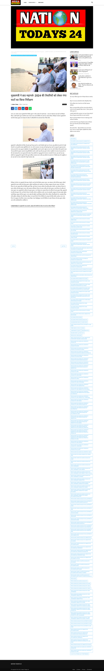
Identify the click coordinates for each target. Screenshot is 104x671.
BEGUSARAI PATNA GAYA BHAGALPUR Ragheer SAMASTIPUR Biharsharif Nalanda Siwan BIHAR (81, 189)
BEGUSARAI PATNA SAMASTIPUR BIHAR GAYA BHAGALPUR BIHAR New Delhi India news (80, 289)
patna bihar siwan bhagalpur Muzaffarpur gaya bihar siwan (81, 519)
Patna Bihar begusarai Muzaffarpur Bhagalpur (79, 342)
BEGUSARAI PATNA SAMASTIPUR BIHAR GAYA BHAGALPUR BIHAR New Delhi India (80, 285)
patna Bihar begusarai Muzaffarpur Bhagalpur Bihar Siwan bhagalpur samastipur (79, 367)
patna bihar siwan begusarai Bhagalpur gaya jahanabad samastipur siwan (80, 486)
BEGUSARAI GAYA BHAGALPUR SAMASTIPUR (80, 141)
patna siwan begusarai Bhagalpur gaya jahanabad (80, 591)
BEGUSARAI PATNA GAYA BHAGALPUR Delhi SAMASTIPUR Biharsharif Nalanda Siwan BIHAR (80, 180)
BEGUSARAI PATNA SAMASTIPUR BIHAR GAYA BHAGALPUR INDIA (80, 292)
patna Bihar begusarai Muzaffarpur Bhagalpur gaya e (79, 378)
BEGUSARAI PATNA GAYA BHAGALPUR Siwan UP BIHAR (81, 240)
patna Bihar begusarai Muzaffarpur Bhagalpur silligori (79, 449)
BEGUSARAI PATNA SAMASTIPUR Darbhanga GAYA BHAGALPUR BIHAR (80, 300)
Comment (64, 104)
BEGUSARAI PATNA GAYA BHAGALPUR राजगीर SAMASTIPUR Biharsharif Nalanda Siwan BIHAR (80, 148)
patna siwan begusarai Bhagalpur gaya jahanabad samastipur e (80, 598)
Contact (78, 669)
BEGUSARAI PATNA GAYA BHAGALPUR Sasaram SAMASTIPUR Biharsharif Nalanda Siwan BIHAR (81, 215)
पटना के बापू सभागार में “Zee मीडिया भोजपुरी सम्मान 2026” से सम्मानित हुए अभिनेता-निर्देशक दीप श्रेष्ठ (85, 64)
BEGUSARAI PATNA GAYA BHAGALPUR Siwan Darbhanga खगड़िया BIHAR (80, 226)
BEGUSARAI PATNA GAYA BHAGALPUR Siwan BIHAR (80, 223)
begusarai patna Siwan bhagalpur (79, 319)
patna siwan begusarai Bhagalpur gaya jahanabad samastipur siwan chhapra (80, 618)
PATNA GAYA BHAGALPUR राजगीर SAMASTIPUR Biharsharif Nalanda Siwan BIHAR (80, 338)
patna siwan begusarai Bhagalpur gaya (80, 585)
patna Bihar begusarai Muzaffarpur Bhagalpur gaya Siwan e (79, 442)
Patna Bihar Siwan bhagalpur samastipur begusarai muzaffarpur (81, 547)
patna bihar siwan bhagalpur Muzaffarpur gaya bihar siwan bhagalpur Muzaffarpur (81, 526)
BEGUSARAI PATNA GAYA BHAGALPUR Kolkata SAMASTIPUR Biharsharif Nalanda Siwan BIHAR (81, 185)
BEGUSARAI (73, 138)
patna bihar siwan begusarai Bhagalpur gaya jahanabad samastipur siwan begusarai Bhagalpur (80, 495)
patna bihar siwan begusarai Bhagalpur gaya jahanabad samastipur (80, 479)
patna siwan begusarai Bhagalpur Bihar (80, 583)
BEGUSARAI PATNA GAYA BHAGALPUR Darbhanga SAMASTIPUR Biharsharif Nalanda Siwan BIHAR (79, 176)
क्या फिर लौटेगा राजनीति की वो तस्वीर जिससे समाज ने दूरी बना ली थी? (84, 77)
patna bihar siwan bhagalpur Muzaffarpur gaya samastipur (81, 534)
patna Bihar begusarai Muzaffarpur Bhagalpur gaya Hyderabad (79, 382)
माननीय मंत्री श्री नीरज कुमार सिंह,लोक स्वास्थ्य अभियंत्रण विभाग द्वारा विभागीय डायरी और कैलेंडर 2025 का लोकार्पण (81, 123)
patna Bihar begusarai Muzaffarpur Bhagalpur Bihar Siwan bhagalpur (79, 359)
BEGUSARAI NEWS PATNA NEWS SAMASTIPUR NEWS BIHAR (80, 314)
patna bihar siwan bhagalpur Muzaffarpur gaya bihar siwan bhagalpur (81, 523)
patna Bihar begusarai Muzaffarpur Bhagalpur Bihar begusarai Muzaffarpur (81, 352)
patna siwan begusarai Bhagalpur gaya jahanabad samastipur (80, 595)
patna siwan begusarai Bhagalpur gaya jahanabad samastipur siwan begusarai (80, 605)
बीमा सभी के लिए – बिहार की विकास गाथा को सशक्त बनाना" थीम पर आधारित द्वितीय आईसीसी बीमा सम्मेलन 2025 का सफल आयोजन (80, 129)
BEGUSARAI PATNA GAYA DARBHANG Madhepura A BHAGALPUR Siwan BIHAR (81, 249)
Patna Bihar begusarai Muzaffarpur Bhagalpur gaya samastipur (79, 385)
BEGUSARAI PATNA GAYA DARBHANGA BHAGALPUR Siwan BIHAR (79, 252)
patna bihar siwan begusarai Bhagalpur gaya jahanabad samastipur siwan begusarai (80, 490)
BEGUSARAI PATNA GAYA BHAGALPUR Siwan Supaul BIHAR (80, 237)
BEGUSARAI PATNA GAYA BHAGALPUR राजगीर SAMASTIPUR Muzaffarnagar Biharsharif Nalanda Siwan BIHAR (80, 166)
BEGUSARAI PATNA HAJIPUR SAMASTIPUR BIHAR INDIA (81, 272)
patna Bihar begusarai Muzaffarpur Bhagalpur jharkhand (79, 445)
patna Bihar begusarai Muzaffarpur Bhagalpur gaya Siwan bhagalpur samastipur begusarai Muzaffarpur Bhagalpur (79, 431)
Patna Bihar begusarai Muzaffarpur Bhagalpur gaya (79, 371)
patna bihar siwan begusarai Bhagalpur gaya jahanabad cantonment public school (81, 472)
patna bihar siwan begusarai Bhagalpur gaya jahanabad (80, 465)
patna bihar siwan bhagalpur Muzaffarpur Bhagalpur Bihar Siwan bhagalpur (81, 502)
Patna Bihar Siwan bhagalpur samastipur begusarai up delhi (81, 558)
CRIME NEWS (73, 328)
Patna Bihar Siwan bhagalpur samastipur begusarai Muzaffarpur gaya (81, 554)
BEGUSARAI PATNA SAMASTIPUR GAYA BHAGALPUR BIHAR (79, 304)
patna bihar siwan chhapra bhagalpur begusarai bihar (80, 565)
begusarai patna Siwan (76, 317)
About (74, 669)
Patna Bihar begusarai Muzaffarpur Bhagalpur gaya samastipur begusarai (80, 389)
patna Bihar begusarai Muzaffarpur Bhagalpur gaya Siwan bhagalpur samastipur (79, 417)
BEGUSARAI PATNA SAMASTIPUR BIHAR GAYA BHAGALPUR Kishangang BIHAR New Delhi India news (80, 296)
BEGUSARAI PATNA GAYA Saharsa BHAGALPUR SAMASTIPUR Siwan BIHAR (81, 263)
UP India (77, 654)
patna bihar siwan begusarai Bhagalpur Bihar (80, 458)
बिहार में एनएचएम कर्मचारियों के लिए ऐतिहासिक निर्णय (80, 101)
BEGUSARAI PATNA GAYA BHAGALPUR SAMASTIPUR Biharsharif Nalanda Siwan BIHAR (80, 194)
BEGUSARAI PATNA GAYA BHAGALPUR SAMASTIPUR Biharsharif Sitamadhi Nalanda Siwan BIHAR (81, 203)
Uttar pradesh (84, 654)
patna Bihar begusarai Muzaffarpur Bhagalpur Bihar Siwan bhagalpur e (79, 363)
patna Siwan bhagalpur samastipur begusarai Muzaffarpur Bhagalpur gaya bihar (80, 641)
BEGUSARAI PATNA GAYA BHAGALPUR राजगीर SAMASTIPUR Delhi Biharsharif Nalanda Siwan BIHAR (80, 162)
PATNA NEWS (73, 578)
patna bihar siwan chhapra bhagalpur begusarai (80, 561)
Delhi (79, 328)
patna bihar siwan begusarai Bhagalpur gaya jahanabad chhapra (80, 476)
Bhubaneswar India (75, 322)
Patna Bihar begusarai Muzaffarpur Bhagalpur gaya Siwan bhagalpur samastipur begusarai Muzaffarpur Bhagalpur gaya (79, 437)
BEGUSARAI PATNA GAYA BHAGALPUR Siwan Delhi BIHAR (80, 230)
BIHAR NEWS (84, 322)
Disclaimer (89, 669)
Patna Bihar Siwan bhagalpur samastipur (81, 537)
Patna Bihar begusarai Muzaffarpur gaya (81, 452)
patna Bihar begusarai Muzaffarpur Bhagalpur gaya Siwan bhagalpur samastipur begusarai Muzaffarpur (79, 426)
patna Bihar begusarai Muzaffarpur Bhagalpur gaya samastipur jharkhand (80, 397)
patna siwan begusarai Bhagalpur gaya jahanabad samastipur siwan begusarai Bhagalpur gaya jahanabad (80, 614)
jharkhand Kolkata (75, 330)
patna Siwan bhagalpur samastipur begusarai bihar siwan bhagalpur (79, 633)
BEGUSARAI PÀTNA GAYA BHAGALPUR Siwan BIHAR (80, 311)
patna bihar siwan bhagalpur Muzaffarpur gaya (81, 509)
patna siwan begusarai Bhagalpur (79, 581)
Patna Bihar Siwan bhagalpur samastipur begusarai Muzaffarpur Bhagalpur (81, 551)
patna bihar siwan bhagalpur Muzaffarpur (81, 498)
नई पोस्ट (13, 246)
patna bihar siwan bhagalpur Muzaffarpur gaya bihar (81, 516)
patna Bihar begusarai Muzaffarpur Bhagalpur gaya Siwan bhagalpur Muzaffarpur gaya (79, 412)
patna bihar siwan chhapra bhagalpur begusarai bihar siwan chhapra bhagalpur (81, 576)
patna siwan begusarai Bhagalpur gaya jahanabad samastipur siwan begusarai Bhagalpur (80, 609)
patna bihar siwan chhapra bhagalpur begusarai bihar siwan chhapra (80, 572)
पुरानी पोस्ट (63, 246)
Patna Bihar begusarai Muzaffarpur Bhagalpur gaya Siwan (79, 400)
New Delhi (81, 332)
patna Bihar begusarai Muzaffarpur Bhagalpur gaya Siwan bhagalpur (23, 55)
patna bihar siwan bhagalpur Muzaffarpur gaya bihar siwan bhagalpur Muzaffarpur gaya (81, 530)
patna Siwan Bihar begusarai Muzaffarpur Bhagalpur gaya (81, 651)
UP (73, 654)
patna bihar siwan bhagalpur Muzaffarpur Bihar (81, 505)
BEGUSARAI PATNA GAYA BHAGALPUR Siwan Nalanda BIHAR (80, 233)
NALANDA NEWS (74, 332)
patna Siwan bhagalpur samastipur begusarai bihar (79, 630)
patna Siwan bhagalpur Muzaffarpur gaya (81, 623)
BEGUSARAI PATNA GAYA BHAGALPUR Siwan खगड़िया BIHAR (80, 219)
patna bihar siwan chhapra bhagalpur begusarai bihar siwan (80, 569)
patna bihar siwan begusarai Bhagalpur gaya (80, 462)
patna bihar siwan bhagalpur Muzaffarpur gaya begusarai (81, 512)
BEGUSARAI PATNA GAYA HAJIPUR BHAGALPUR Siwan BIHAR (81, 256)
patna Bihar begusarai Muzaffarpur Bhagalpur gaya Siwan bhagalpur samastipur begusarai (79, 421)
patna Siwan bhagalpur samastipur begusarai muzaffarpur (79, 637)
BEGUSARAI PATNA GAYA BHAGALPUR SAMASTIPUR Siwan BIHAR (79, 211)
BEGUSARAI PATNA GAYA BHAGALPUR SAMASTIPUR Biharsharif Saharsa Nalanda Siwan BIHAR (81, 199)
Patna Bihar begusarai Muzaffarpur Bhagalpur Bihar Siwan (79, 356)
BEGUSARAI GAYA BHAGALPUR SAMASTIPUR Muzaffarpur (80, 144)
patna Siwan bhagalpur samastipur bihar (81, 644)
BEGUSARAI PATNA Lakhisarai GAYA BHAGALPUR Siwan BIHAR (81, 276)
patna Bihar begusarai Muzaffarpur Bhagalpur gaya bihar (79, 375)
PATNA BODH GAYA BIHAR (76, 335)
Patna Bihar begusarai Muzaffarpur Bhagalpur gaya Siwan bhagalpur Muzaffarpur (79, 408)
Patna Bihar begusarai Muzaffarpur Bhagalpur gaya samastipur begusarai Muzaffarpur (80, 392)
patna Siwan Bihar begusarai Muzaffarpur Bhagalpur (81, 647)
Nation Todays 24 (25, 669)
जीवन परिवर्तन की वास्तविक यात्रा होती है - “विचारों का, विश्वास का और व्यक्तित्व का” (85, 85)
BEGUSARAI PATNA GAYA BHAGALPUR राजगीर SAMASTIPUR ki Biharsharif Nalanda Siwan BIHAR (81, 171)
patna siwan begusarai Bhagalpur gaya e (81, 588)
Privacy (83, 669)
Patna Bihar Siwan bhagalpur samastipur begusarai (81, 540)
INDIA (83, 328)
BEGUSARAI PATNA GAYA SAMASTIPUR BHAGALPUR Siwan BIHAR (79, 266)
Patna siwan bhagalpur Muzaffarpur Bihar (81, 621)
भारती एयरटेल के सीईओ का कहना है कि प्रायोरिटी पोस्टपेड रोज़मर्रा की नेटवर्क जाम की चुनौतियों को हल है (85, 56)
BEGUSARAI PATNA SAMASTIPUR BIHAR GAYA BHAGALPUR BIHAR (80, 282)
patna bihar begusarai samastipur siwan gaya (81, 455)
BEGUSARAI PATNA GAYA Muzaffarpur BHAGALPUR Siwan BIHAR (79, 259)
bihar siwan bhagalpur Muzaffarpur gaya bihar (81, 325)
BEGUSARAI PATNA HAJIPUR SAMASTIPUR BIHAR (81, 269)
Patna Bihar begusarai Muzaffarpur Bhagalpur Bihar (79, 345)
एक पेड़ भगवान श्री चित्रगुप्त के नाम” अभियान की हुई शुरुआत (85, 70)
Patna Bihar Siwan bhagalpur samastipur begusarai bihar (81, 544)
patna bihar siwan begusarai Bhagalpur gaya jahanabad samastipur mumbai (80, 483)
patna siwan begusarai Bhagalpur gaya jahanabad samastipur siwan (80, 602)
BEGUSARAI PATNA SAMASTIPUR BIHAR (79, 278)
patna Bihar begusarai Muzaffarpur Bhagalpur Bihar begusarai (79, 349)
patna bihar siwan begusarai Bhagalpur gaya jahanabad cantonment (80, 469)
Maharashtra (85, 330)
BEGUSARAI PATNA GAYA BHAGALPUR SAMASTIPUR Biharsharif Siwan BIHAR (79, 208)
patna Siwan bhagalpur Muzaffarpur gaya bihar (81, 626)
